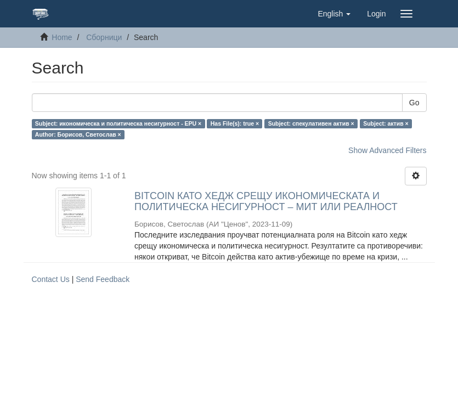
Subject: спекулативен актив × (311, 123)
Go (414, 102)
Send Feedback (102, 279)
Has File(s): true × (235, 123)
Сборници (104, 37)
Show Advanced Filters (387, 150)
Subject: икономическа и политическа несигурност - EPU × (118, 123)
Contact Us (51, 279)
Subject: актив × (386, 123)
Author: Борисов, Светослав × (78, 134)
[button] (334, 13)
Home (62, 37)
